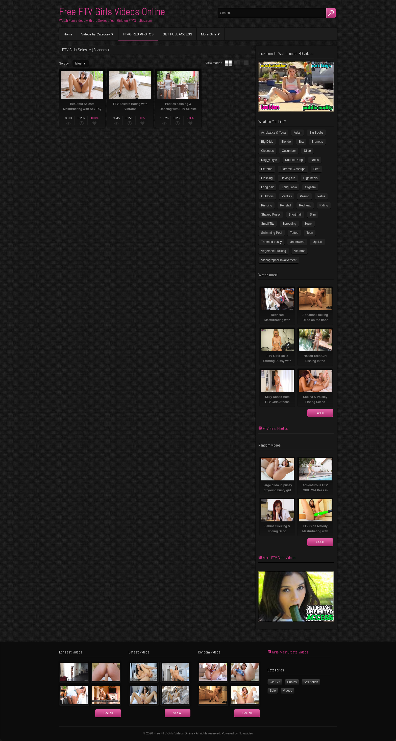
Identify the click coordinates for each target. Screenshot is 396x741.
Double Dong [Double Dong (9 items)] (294, 160)
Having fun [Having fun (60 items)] (288, 178)
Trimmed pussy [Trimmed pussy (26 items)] (271, 242)
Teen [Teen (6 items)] (309, 233)
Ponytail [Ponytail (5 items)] (285, 205)
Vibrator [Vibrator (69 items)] (299, 251)
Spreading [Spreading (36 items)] (289, 223)
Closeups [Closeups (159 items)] (267, 151)
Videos (287, 690)
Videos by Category (95, 34)
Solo (273, 690)
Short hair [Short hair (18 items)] (295, 214)
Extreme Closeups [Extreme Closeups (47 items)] (293, 169)
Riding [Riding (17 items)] (323, 205)
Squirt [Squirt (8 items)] (308, 223)
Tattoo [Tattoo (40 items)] (294, 233)
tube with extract (237, 63)
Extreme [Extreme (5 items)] (267, 169)
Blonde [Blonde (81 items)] (286, 141)
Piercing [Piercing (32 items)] (266, 205)
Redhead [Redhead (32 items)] (305, 205)
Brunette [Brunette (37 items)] (317, 141)
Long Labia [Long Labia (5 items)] (289, 187)
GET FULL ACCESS (177, 34)
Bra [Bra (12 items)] (301, 141)
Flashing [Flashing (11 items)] (267, 178)
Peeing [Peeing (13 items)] (304, 196)
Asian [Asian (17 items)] (297, 132)
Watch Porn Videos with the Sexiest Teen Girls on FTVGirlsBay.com (105, 20)
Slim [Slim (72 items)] (313, 214)
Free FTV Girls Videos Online (112, 11)
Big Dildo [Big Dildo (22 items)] (267, 141)
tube (228, 63)
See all (320, 412)
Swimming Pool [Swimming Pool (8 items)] (271, 233)
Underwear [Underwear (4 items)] (297, 242)
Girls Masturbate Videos (290, 652)
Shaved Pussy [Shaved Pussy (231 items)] (271, 214)
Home (68, 34)
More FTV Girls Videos (279, 557)
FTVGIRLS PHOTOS (138, 34)
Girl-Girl (275, 682)
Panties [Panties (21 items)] (287, 196)
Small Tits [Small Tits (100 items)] (267, 223)
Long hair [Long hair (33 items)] (267, 187)
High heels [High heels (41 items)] (310, 178)
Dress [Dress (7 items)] (315, 160)
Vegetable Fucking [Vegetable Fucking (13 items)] (273, 251)
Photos (291, 682)
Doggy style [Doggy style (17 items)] (269, 160)
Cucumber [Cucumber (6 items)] (289, 151)
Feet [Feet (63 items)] (316, 169)
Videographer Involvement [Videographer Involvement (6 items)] (278, 260)
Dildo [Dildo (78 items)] (307, 151)
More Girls (208, 34)
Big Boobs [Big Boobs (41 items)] (316, 132)
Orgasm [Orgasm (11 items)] (310, 187)
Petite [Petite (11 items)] (321, 196)
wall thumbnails (246, 63)
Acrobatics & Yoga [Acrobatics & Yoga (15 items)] (273, 132)
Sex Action (311, 682)
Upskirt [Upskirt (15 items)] (317, 242)
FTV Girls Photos (275, 428)
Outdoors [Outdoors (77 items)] (267, 196)
